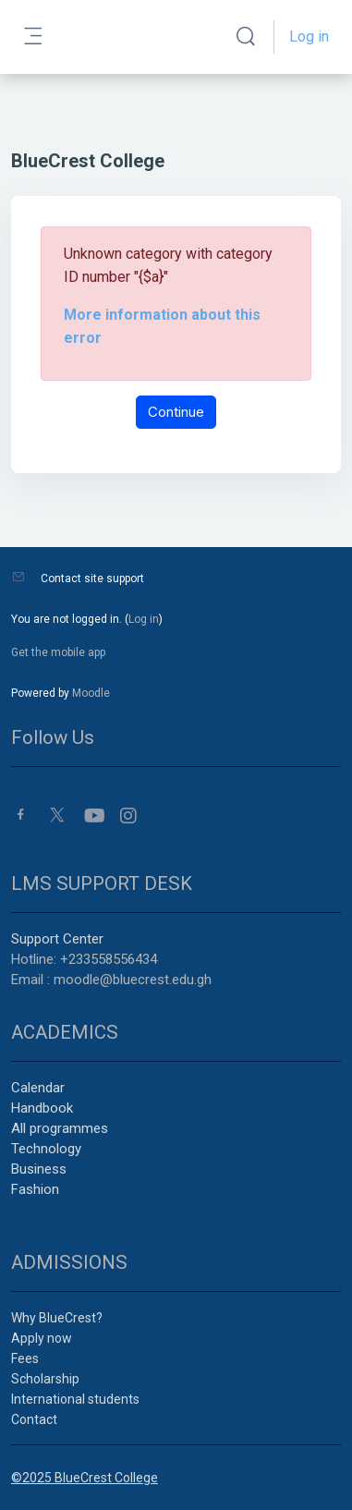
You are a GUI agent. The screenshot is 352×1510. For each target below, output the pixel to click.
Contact (34, 1419)
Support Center (57, 939)
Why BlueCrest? (57, 1317)
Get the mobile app (58, 652)
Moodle (91, 693)
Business (39, 1169)
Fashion (35, 1189)
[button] (246, 37)
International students (75, 1399)
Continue (176, 411)
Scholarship (45, 1378)
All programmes (59, 1128)
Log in (309, 36)
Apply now (41, 1338)
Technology (46, 1148)
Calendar (38, 1087)
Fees (25, 1358)
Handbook (42, 1108)
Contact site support (92, 578)
